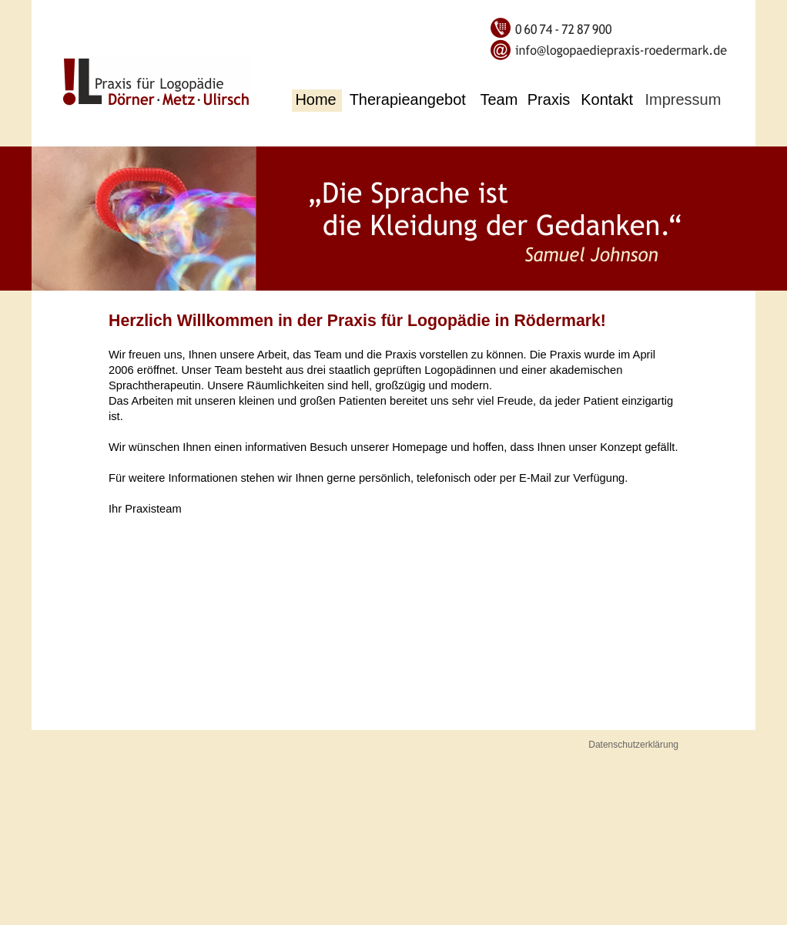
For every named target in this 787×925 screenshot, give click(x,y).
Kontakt (607, 99)
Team (499, 99)
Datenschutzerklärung (633, 744)
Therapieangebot (408, 99)
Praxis (549, 99)
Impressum (683, 99)
